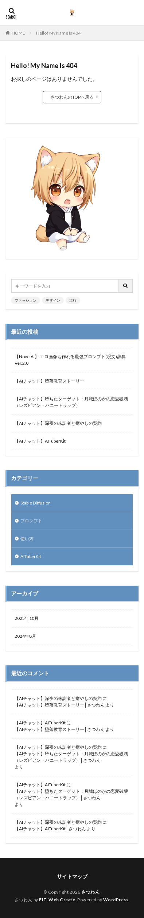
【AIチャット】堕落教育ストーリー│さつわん (60, 705)
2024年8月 (25, 636)
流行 (73, 300)
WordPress (116, 899)
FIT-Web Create (57, 899)
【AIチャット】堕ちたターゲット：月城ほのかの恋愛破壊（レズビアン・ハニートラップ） (71, 402)
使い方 (27, 538)
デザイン (53, 300)
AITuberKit (30, 556)
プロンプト (31, 520)
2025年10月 (27, 618)
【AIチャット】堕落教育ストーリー (49, 381)
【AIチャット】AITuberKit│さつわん (50, 828)
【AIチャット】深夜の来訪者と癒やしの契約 (58, 423)
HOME (18, 33)
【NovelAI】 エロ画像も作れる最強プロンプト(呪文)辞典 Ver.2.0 (70, 360)
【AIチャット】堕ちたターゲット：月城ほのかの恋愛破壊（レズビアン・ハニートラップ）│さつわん (71, 757)
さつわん (90, 892)
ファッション (25, 300)
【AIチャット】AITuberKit (40, 441)
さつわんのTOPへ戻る (72, 97)
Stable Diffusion (35, 503)
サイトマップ (72, 876)
